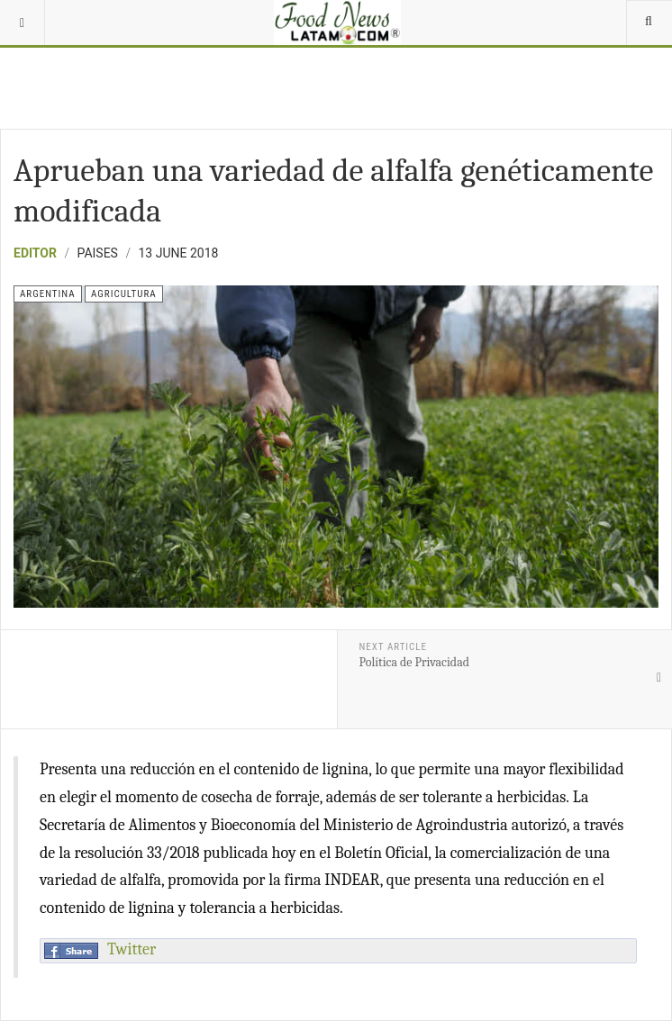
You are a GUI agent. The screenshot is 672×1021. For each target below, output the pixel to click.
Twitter (131, 949)
